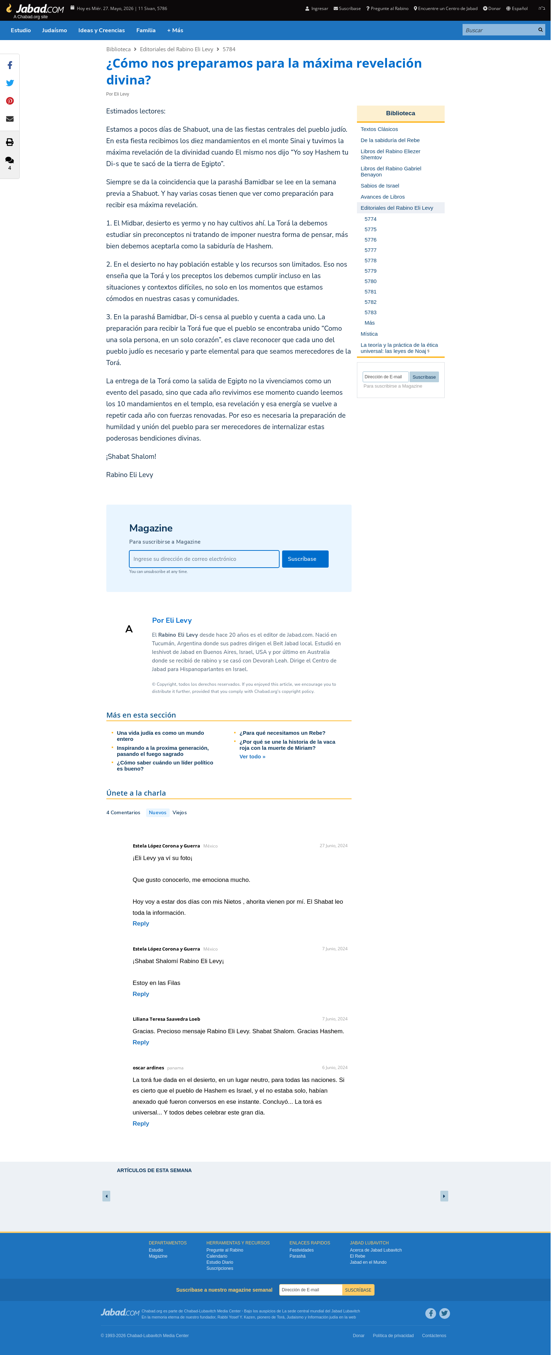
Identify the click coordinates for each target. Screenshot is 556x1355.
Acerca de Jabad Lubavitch (376, 1250)
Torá (280, 1317)
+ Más (175, 30)
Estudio (21, 30)
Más (370, 323)
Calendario (217, 1256)
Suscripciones (220, 1268)
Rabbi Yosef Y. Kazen (236, 1317)
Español (516, 8)
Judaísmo (54, 30)
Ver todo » (253, 756)
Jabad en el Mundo (368, 1262)
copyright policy (297, 691)
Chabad (191, 1311)
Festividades (302, 1250)
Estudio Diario (220, 1262)
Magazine (158, 1256)
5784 (229, 49)
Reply (141, 923)
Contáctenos (434, 1335)
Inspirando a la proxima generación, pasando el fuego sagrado (163, 751)
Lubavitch (207, 1311)
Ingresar (316, 8)
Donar (492, 8)
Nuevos (157, 812)
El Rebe (358, 1256)
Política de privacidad (393, 1335)
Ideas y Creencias (101, 30)
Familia (146, 30)
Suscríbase (347, 8)
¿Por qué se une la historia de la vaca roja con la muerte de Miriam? (287, 745)
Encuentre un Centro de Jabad (446, 8)
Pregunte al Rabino (387, 8)
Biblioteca (118, 49)
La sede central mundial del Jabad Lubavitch (321, 1311)
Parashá (298, 1256)
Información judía (323, 1317)
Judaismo (295, 1317)
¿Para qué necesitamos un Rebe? (282, 733)
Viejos (180, 812)
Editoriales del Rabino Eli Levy (176, 49)
